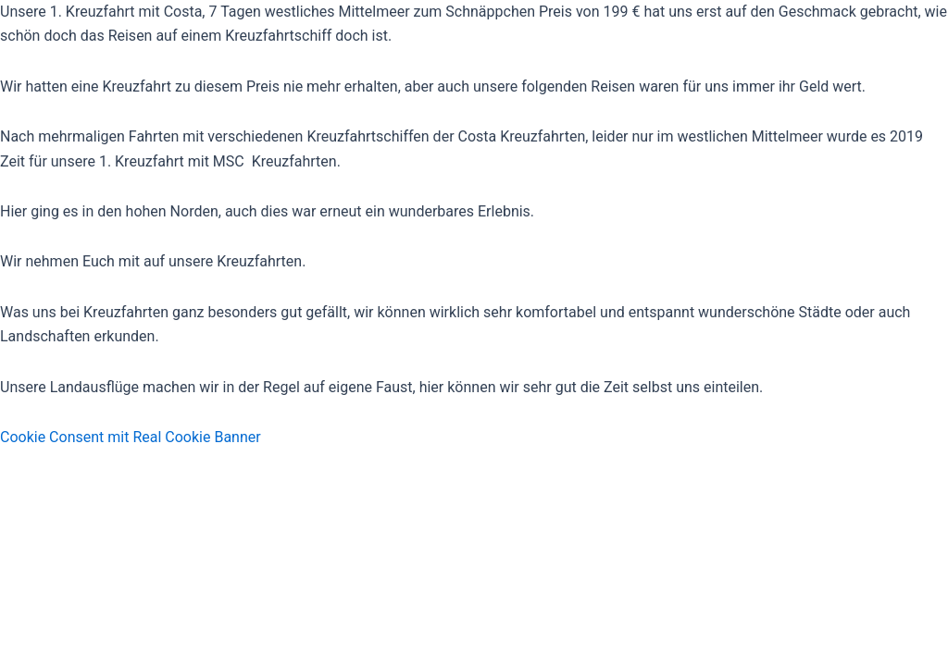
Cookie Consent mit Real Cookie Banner (130, 437)
